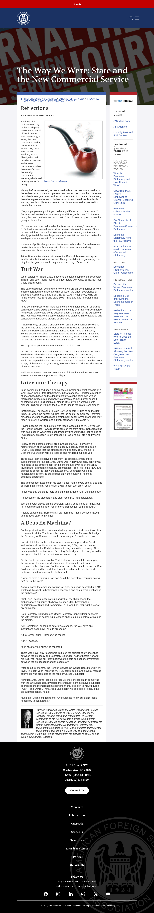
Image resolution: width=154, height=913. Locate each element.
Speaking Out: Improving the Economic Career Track (123, 300)
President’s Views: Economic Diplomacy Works (123, 287)
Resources (77, 840)
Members (77, 807)
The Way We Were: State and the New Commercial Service (61, 100)
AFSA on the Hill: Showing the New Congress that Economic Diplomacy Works (123, 354)
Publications (77, 815)
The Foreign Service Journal (40, 99)
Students (77, 832)
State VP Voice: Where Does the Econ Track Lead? (123, 338)
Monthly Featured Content (123, 134)
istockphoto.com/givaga (55, 181)
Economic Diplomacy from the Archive (122, 237)
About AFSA (77, 865)
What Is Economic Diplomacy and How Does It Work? (122, 179)
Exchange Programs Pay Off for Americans (123, 269)
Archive (120, 126)
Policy (77, 857)
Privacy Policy (108, 906)
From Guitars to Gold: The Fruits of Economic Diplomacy (122, 251)
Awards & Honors (77, 848)
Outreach (77, 823)
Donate (77, 4)
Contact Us (77, 790)
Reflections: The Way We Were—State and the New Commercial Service (123, 316)
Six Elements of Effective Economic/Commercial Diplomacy (126, 224)
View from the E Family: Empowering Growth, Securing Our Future (123, 196)
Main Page (122, 121)
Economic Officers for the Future (122, 211)
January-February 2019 (72, 99)
